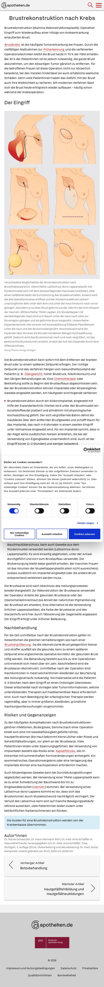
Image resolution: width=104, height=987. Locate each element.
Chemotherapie (65, 379)
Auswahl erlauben (51, 534)
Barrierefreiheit (66, 975)
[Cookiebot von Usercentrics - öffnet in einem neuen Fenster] (86, 450)
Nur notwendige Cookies (19, 534)
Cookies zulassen (84, 534)
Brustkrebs (12, 45)
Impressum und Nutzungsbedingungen (30, 968)
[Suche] (90, 5)
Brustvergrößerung (18, 644)
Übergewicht (33, 374)
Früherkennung (53, 49)
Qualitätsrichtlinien (40, 975)
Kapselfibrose (65, 751)
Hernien (39, 787)
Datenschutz (68, 968)
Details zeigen (85, 522)
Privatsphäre (90, 968)
